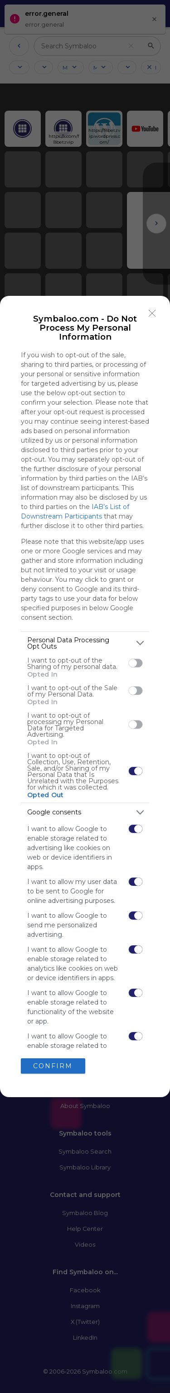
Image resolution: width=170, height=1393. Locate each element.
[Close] (152, 313)
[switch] (135, 663)
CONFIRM (53, 1065)
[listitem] (85, 643)
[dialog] (85, 696)
